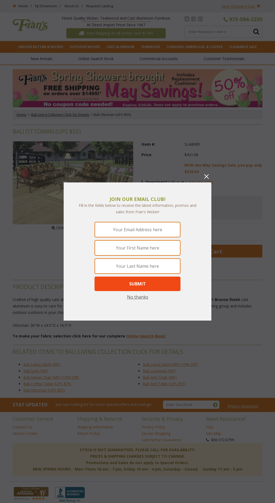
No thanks (137, 297)
